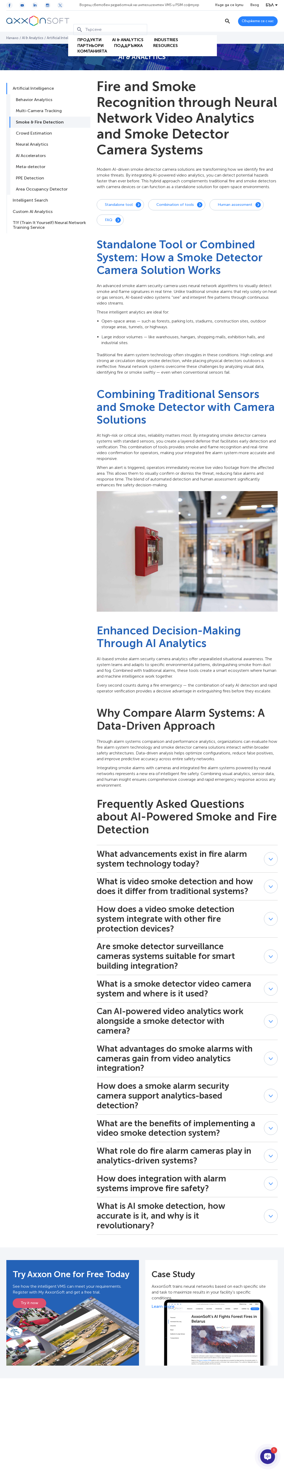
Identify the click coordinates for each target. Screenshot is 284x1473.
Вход (254, 5)
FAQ (108, 220)
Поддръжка (124, 37)
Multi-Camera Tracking (39, 110)
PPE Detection (30, 177)
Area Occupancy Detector (42, 189)
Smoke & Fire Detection (40, 122)
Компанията (88, 44)
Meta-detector (30, 166)
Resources (161, 37)
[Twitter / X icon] (60, 5)
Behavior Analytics (34, 99)
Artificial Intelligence (63, 38)
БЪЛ (270, 5)
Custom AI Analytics (33, 211)
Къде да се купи (229, 5)
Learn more (163, 1306)
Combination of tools (175, 204)
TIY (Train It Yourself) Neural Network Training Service (49, 225)
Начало (12, 38)
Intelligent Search (30, 200)
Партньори (86, 37)
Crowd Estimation (34, 133)
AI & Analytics (123, 30)
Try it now (29, 1303)
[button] (271, 859)
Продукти (85, 30)
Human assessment (235, 204)
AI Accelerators (31, 155)
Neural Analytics (32, 144)
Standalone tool (119, 204)
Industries (162, 30)
